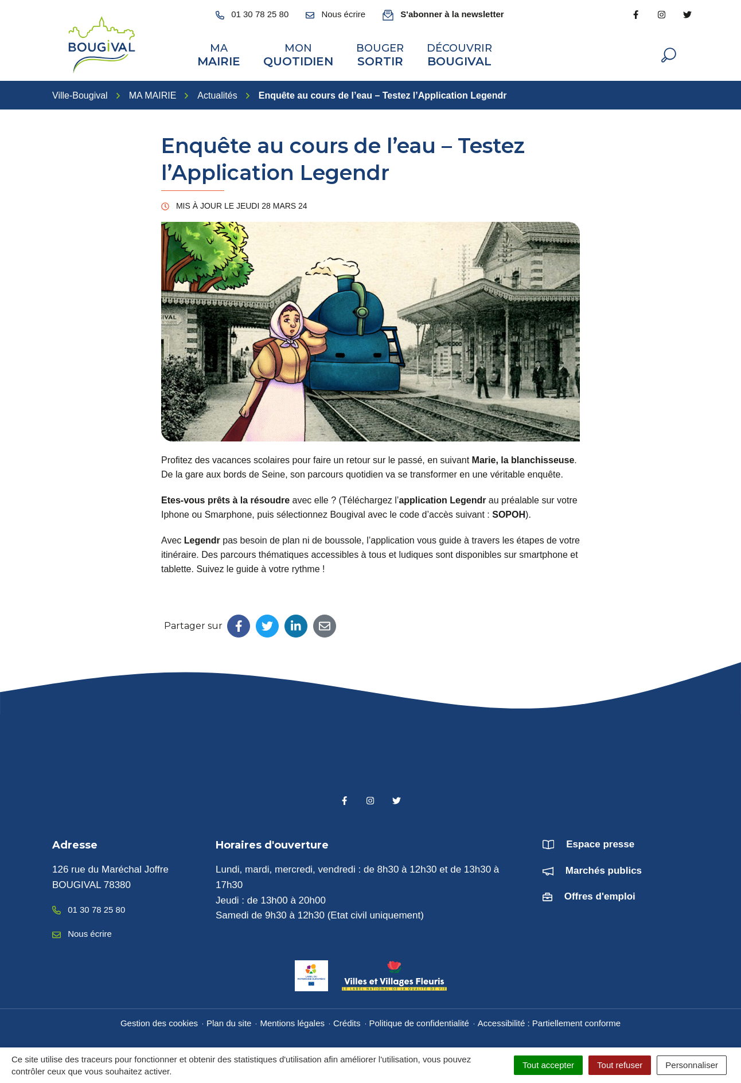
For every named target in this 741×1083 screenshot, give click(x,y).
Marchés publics (604, 869)
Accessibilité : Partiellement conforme (549, 1022)
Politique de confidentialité (419, 1022)
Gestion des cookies (159, 1022)
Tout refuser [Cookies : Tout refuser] (619, 1065)
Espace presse (600, 843)
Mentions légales (292, 1022)
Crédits (347, 1022)
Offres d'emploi (599, 895)
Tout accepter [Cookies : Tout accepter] (548, 1065)
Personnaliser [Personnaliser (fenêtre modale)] (691, 1065)
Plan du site (228, 1022)
